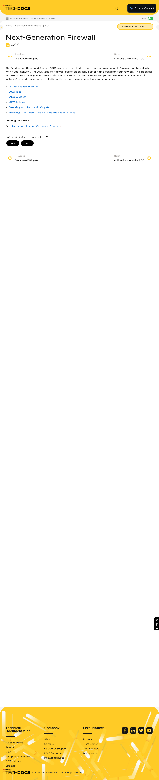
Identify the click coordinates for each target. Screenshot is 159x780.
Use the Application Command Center (34, 126)
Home (9, 25)
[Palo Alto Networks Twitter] (141, 732)
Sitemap (11, 765)
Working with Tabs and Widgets (29, 107)
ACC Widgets (17, 97)
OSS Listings (13, 761)
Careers (49, 744)
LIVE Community (54, 753)
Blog (8, 751)
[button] (156, 623)
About (47, 739)
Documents (90, 753)
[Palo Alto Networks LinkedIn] (133, 732)
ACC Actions (17, 102)
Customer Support (55, 748)
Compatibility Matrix (18, 756)
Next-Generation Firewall (28, 25)
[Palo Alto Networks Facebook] (125, 732)
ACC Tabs (15, 91)
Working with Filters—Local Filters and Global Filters (42, 112)
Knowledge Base (54, 757)
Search (10, 747)
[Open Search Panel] (117, 8)
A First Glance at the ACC (25, 86)
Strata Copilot (141, 8)
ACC (47, 25)
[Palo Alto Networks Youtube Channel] (149, 732)
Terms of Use (91, 748)
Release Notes (14, 742)
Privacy (87, 739)
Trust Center (90, 744)
